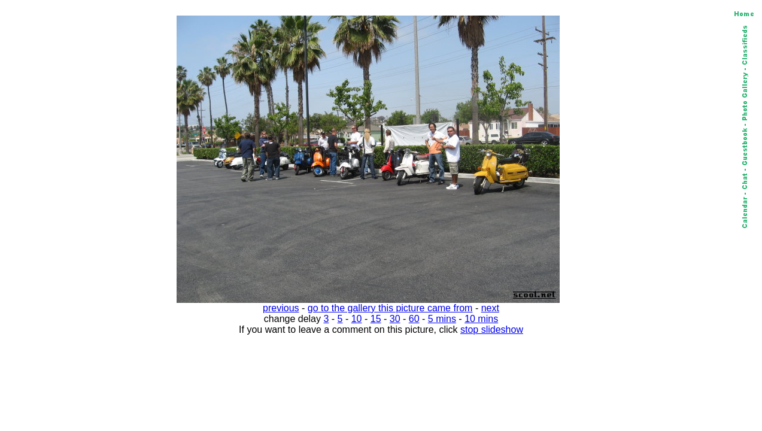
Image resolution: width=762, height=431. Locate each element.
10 (356, 319)
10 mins (481, 319)
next (490, 308)
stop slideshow (491, 329)
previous (281, 308)
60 (414, 319)
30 (395, 319)
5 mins (442, 319)
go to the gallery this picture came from (390, 308)
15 (376, 319)
